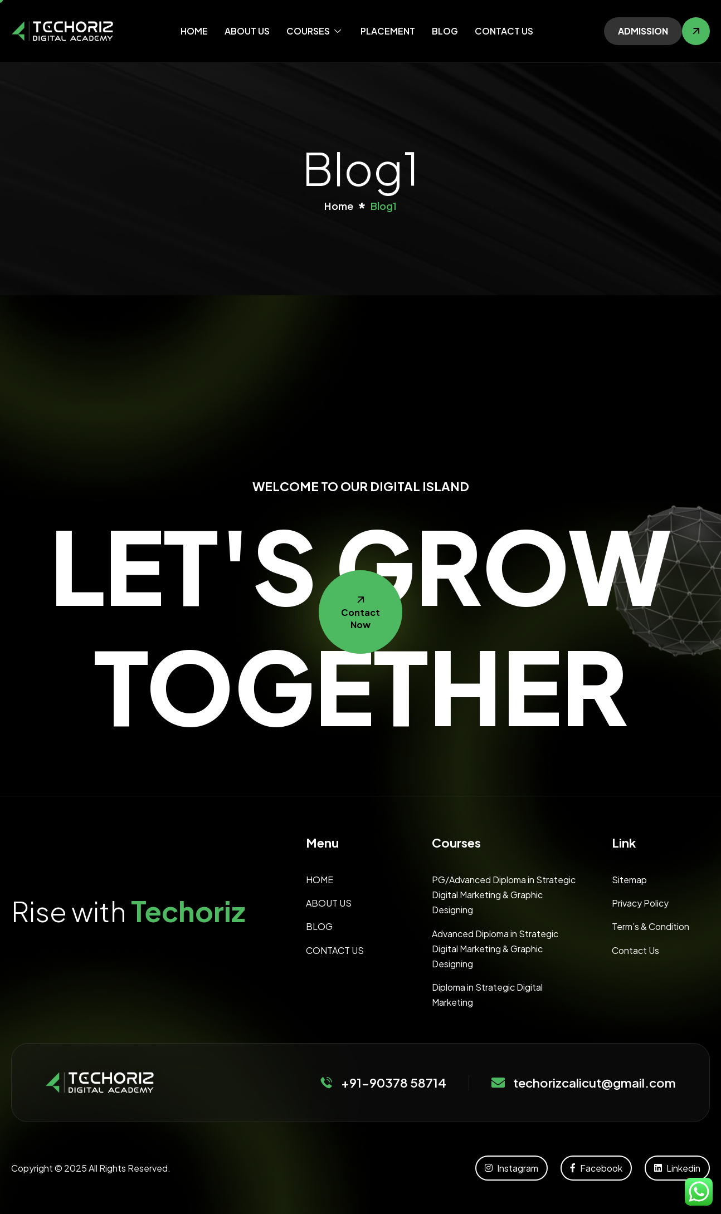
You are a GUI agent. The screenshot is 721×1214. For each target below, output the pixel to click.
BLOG (445, 31)
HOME (194, 31)
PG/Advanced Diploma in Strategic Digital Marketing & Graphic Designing (504, 895)
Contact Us (635, 950)
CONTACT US (504, 31)
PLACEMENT (387, 31)
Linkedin (677, 1168)
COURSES (315, 31)
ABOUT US (247, 31)
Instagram (511, 1168)
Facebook (596, 1168)
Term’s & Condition (650, 926)
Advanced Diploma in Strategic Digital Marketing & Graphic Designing (495, 949)
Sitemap (629, 879)
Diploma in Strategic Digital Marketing (487, 994)
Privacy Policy (640, 903)
